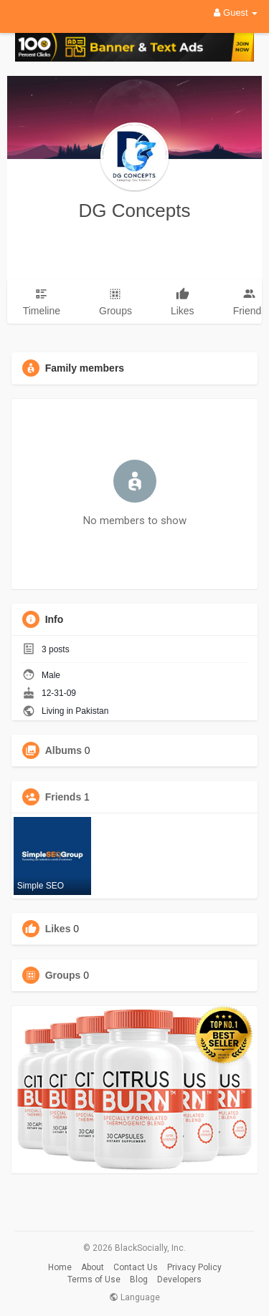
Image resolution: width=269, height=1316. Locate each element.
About (92, 1267)
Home (60, 1267)
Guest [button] (236, 12)
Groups (63, 975)
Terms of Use (94, 1279)
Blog (139, 1279)
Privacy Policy (194, 1267)
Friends (63, 797)
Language (134, 1297)
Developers (179, 1279)
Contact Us (135, 1267)
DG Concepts (134, 210)
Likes (58, 928)
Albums (63, 750)
